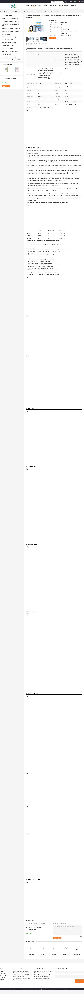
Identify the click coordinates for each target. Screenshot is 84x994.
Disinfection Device (6, 54)
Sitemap (2, 979)
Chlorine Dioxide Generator (15, 11)
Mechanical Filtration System (9, 42)
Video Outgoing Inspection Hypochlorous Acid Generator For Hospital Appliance (65, 955)
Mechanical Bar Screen (7, 48)
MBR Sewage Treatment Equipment (10, 24)
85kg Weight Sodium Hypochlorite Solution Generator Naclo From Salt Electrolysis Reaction (36, 43)
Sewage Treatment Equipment (9, 28)
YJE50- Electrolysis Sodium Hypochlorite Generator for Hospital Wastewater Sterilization (43, 955)
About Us (45, 5)
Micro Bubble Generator (8, 57)
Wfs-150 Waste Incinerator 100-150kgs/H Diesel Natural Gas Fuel (22, 975)
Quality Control (63, 5)
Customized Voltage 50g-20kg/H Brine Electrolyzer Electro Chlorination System (77, 955)
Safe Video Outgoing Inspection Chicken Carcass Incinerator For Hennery (22, 979)
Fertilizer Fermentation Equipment (10, 51)
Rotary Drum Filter (6, 40)
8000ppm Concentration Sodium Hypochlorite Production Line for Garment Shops (54, 955)
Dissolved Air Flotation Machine (10, 21)
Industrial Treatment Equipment (9, 60)
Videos (39, 5)
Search (65, 1)
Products (33, 5)
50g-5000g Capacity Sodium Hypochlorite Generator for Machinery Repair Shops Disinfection (31, 955)
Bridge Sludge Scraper (7, 45)
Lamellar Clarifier (6, 34)
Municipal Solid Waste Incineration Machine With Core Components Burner (22, 972)
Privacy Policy (15, 989)
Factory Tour (53, 5)
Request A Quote (73, 1)
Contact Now (52, 38)
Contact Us (73, 5)
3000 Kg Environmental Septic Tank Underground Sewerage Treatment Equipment (42, 975)
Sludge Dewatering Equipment (9, 31)
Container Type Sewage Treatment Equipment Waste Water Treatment (42, 979)
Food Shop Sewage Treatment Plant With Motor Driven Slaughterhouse (43, 972)
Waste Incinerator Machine (8, 18)
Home (27, 5)
